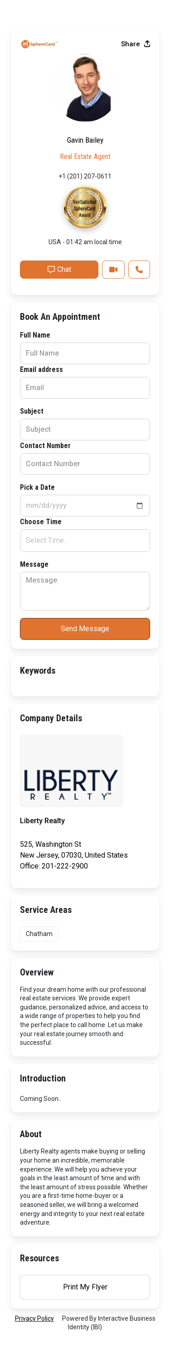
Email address (41, 369)
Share (135, 44)
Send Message (85, 628)
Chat (59, 269)
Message (34, 564)
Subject (32, 411)
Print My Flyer (85, 1287)
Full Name (35, 335)
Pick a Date (37, 487)
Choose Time (41, 521)
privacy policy (34, 1318)
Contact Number (45, 445)
